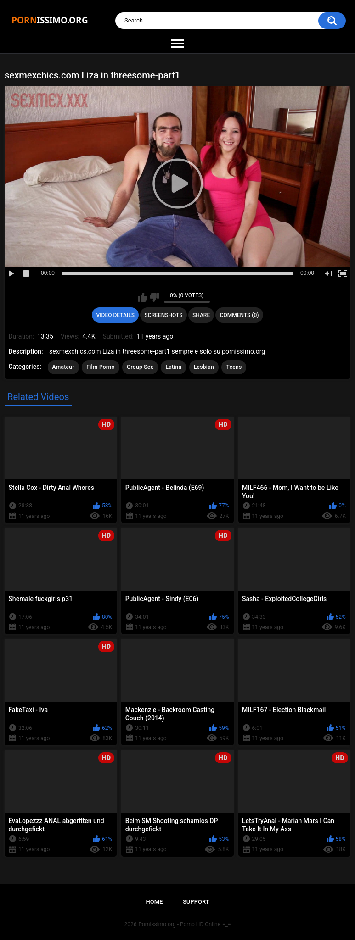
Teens (234, 367)
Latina (173, 367)
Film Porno (100, 367)
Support (196, 901)
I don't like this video (154, 297)
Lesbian (204, 367)
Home (154, 901)
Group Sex (140, 367)
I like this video (142, 297)
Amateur (63, 367)
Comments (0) (239, 315)
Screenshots (164, 315)
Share (201, 315)
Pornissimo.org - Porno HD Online (179, 924)
